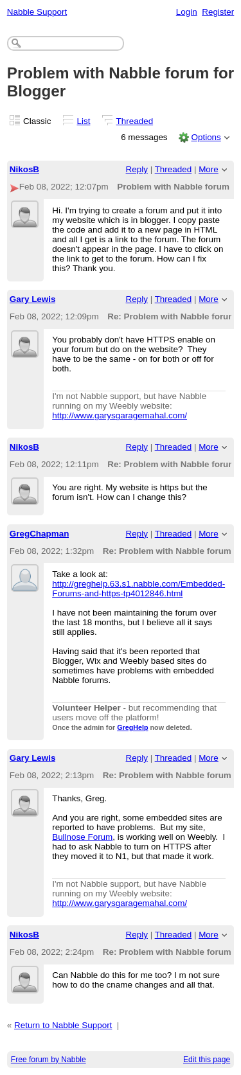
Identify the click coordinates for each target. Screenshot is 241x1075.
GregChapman (39, 533)
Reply (137, 169)
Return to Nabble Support (63, 1025)
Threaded (135, 121)
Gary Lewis (33, 299)
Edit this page (206, 1059)
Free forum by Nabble (48, 1059)
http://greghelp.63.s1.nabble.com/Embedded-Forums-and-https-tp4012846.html (138, 588)
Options (205, 137)
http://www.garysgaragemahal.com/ (119, 415)
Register (218, 12)
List (84, 121)
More (209, 169)
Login (186, 12)
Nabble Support (37, 12)
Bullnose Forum (82, 837)
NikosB (24, 169)
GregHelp (132, 727)
